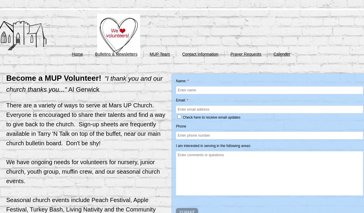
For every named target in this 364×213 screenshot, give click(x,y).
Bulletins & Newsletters (116, 54)
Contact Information (200, 54)
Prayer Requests (245, 54)
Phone (181, 126)
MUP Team (160, 54)
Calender (281, 54)
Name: (182, 81)
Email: (182, 100)
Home (77, 54)
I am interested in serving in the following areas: (213, 146)
